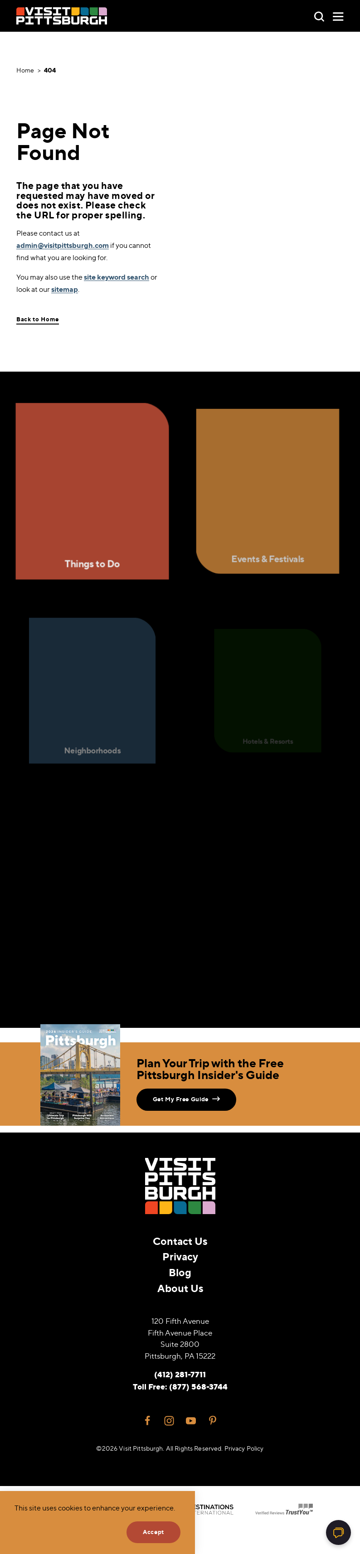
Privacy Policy (244, 1448)
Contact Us (180, 1241)
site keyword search (116, 276)
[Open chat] (338, 1532)
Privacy (180, 1256)
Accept (153, 1531)
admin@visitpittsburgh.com (62, 245)
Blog (180, 1272)
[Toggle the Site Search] (319, 15)
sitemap (64, 289)
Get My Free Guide (186, 1099)
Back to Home (37, 319)
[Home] (61, 15)
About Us (180, 1288)
